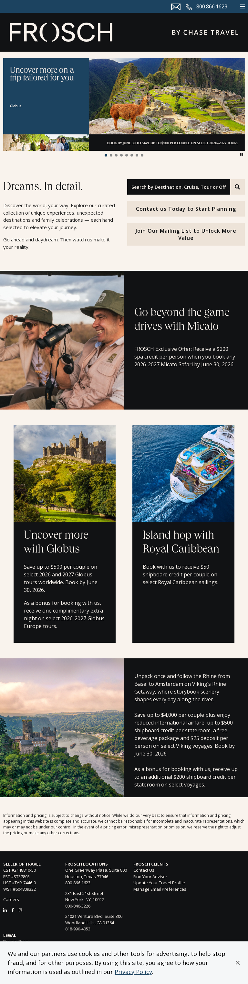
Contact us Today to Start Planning (186, 208)
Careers (11, 899)
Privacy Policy (133, 972)
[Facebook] (13, 910)
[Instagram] (20, 910)
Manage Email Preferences (159, 889)
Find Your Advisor (150, 876)
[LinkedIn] (5, 910)
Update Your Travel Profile (159, 883)
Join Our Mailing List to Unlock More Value (186, 234)
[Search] (237, 187)
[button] (237, 962)
